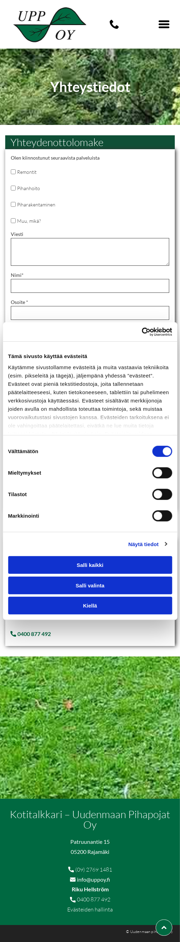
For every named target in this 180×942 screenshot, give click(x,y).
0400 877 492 (93, 899)
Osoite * (19, 302)
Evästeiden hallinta (90, 909)
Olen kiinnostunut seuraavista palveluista (55, 158)
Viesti (17, 234)
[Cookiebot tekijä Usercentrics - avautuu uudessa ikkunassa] (141, 331)
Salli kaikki (90, 565)
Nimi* (17, 275)
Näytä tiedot (143, 544)
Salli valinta (90, 585)
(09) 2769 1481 (93, 869)
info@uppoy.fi (93, 879)
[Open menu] (164, 24)
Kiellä (90, 606)
